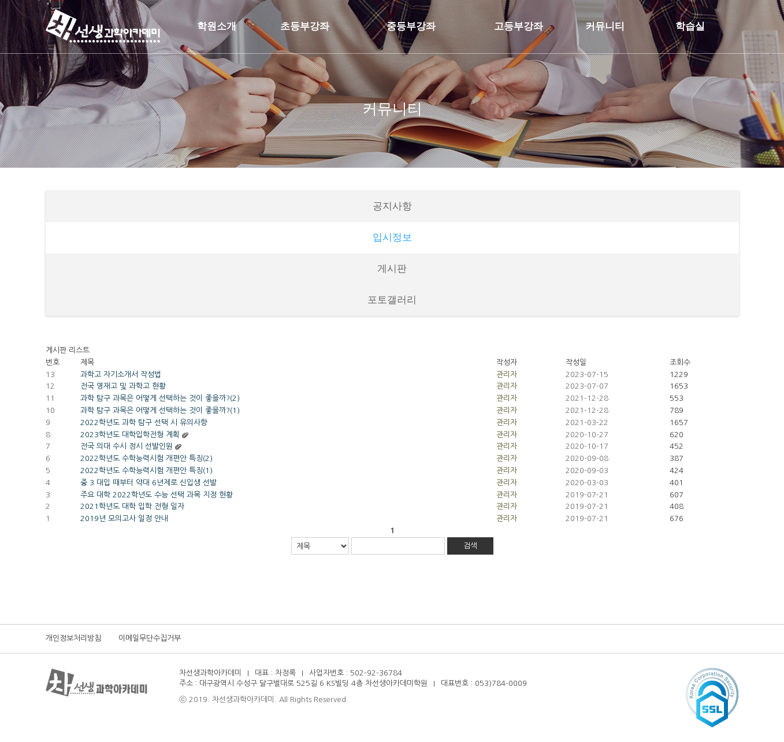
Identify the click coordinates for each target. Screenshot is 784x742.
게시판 (392, 268)
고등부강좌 (518, 26)
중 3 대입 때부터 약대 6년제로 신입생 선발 (148, 482)
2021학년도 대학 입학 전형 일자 (132, 506)
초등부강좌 (304, 26)
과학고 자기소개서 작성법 (120, 374)
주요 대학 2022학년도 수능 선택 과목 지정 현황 (156, 495)
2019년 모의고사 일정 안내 (124, 518)
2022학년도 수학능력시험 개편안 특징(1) (146, 470)
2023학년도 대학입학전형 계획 (130, 434)
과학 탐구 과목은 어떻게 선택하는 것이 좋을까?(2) (160, 398)
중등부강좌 (411, 26)
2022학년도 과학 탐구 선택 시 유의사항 (143, 422)
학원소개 (216, 26)
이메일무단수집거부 (149, 638)
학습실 (690, 26)
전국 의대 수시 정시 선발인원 (126, 446)
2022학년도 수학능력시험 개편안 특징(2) (146, 458)
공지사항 (392, 206)
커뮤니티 (605, 26)
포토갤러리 (392, 299)
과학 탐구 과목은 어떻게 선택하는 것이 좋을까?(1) (160, 410)
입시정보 (392, 237)
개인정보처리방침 (73, 638)
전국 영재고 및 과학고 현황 (123, 386)
